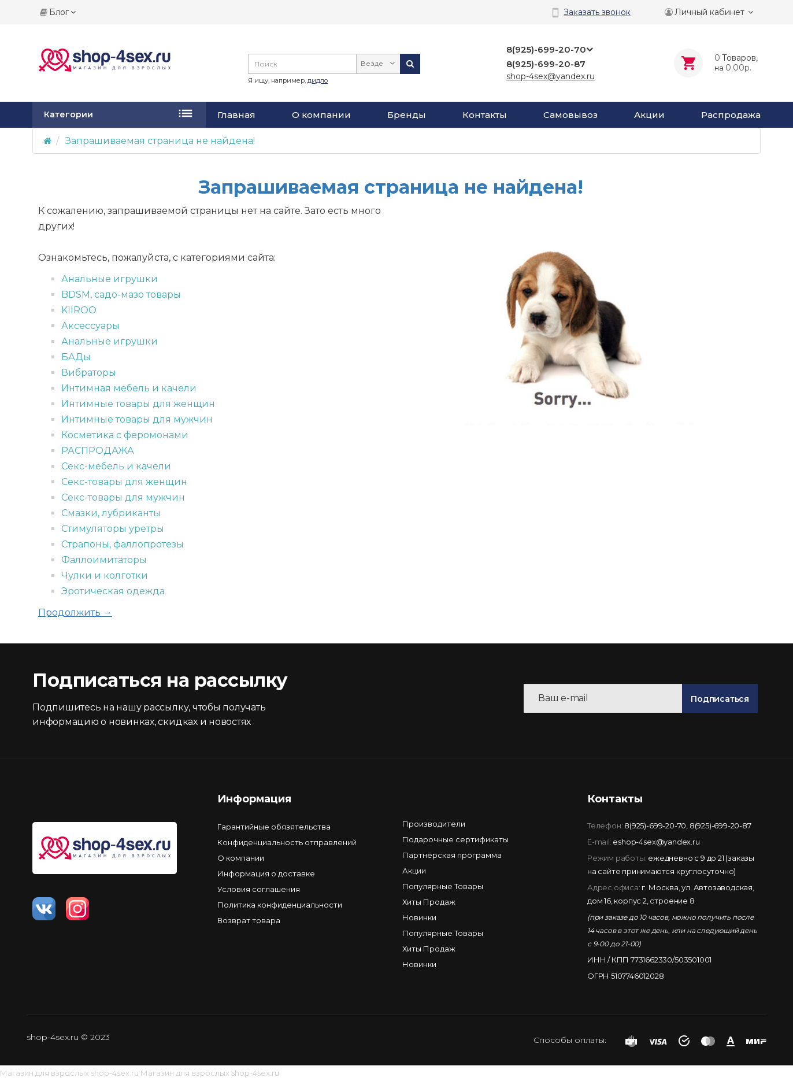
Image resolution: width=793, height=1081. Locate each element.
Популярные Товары (442, 886)
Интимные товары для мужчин (137, 419)
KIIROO (79, 310)
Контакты (484, 115)
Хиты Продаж (428, 901)
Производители (433, 823)
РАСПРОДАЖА (97, 450)
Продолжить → (75, 612)
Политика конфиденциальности (279, 904)
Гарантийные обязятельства (274, 826)
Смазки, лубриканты (111, 513)
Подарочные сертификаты (455, 839)
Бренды (406, 115)
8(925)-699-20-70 (655, 825)
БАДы (76, 356)
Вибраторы (88, 372)
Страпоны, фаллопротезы (122, 544)
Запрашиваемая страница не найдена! (160, 140)
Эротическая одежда (113, 591)
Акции (649, 115)
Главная (236, 115)
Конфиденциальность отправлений (287, 842)
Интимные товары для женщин (138, 403)
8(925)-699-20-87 (720, 825)
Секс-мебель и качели (116, 466)
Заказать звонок (597, 12)
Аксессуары (90, 325)
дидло (317, 80)
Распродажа (731, 115)
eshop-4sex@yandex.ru (656, 841)
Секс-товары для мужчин (123, 497)
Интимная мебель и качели (129, 388)
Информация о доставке (266, 873)
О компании (321, 115)
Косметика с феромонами (124, 435)
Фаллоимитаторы (104, 559)
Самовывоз (570, 115)
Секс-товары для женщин (124, 481)
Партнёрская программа (452, 855)
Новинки (419, 917)
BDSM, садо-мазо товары (121, 294)
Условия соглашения (258, 889)
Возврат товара (248, 920)
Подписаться (720, 699)
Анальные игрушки (109, 278)
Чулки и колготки (104, 575)
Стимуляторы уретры (112, 528)
